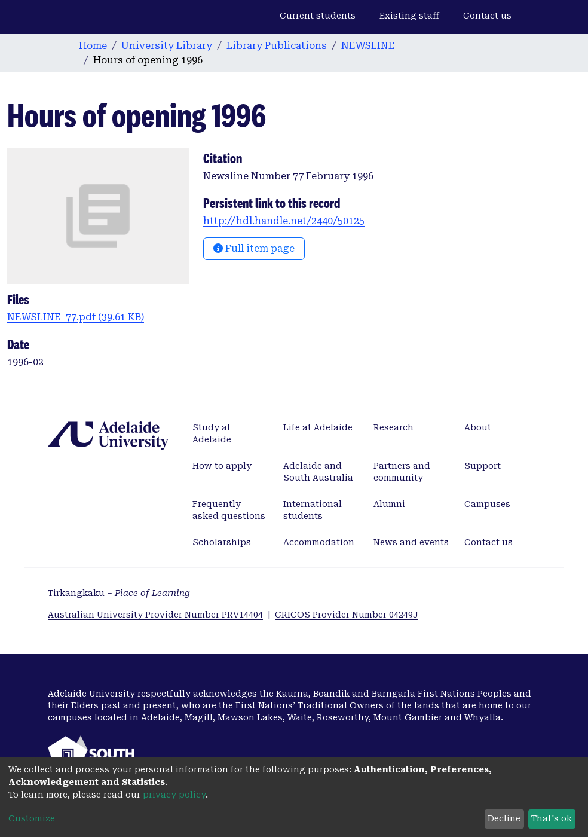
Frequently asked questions (228, 510)
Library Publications (276, 45)
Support (482, 466)
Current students (318, 15)
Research (393, 427)
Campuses (487, 504)
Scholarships (221, 542)
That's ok (551, 818)
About (477, 427)
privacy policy (174, 794)
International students (312, 510)
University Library (166, 45)
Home (93, 45)
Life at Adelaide (318, 427)
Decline (504, 818)
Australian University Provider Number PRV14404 (155, 614)
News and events (411, 542)
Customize (31, 818)
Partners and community (401, 471)
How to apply (222, 466)
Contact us (487, 15)
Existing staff (409, 15)
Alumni (389, 504)
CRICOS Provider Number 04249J (346, 614)
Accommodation (318, 542)
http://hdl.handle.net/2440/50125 (284, 221)
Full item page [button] (254, 248)
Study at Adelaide (211, 433)
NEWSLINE (368, 45)
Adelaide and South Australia (318, 471)
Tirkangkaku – (119, 593)
